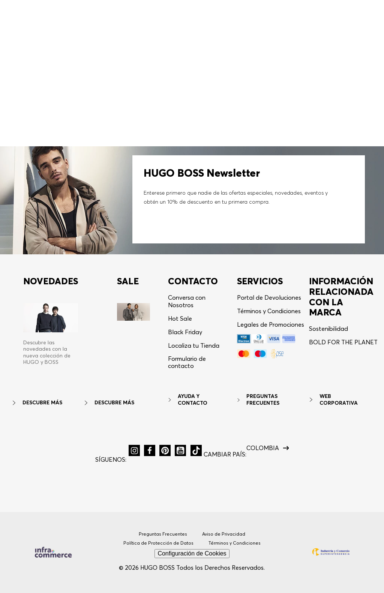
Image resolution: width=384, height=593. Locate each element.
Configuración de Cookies (192, 553)
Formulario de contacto (187, 362)
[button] (341, 10)
